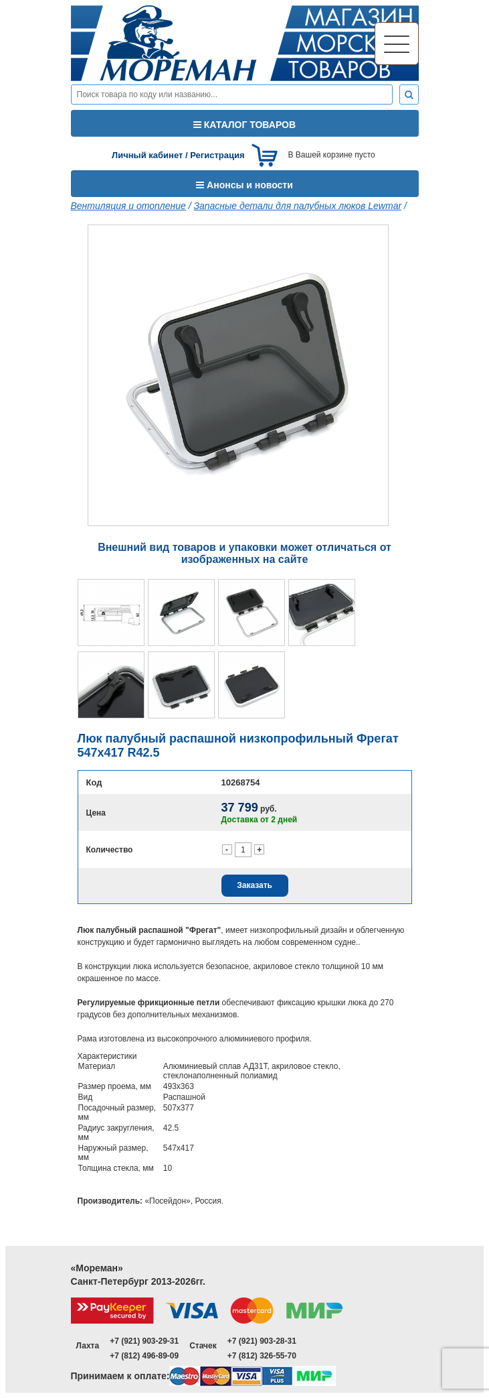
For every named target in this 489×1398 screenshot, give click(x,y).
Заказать (254, 885)
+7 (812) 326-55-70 (261, 1355)
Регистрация (217, 155)
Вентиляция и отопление (128, 205)
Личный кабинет (147, 155)
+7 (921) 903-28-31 (261, 1341)
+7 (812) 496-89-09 (144, 1355)
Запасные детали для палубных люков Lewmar (297, 205)
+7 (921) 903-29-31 (144, 1341)
